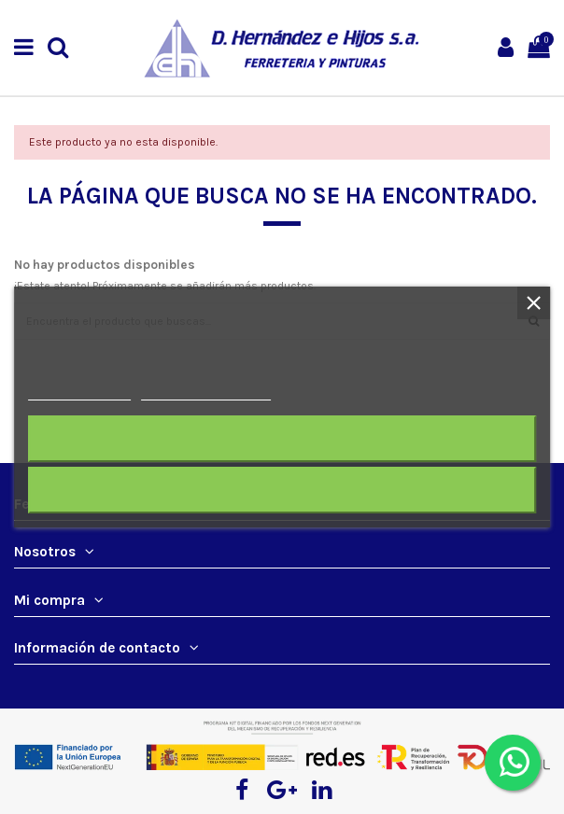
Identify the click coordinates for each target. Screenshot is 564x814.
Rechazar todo (282, 438)
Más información (79, 392)
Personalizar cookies (205, 392)
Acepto (282, 490)
